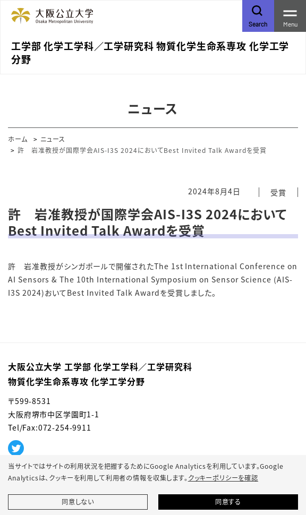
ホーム (18, 138)
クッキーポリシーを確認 (223, 478)
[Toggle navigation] (290, 16)
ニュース (52, 138)
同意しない (78, 502)
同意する (228, 502)
